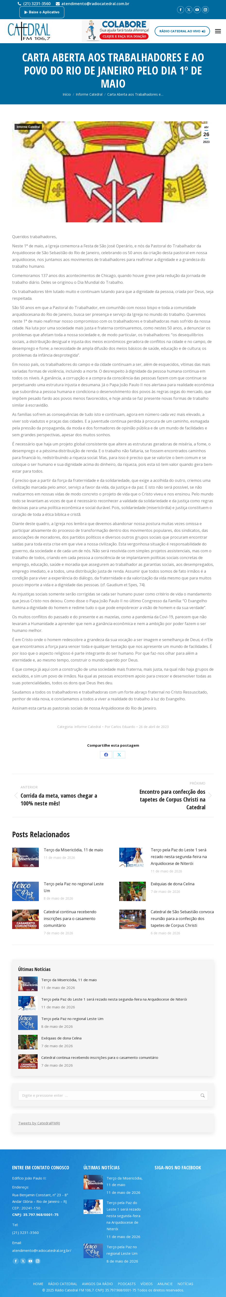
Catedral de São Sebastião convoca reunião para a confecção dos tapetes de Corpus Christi (182, 918)
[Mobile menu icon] (218, 31)
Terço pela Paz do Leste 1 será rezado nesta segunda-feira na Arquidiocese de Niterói (179, 856)
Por (120, 726)
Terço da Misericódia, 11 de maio (73, 850)
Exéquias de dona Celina (172, 884)
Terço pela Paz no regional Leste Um (74, 887)
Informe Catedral (28, 127)
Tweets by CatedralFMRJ (39, 1123)
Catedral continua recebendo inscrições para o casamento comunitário (70, 918)
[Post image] (25, 857)
